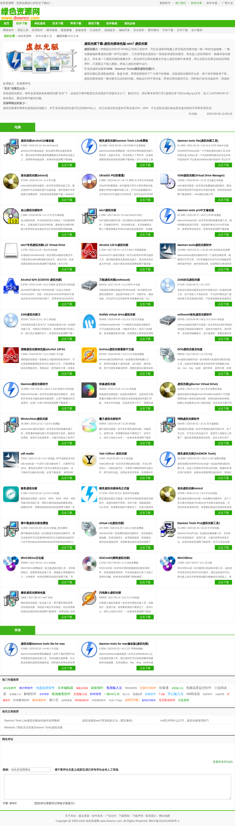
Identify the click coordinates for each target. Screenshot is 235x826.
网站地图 (164, 815)
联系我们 (151, 815)
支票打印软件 (148, 687)
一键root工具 (112, 694)
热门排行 (180, 3)
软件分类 (196, 3)
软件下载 (21, 23)
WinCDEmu (184, 557)
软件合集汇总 (44, 36)
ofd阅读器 (193, 694)
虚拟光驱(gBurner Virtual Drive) (197, 384)
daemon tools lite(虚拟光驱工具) (197, 140)
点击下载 (66, 165)
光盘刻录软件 (45, 687)
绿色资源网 (7, 3)
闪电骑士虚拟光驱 (110, 592)
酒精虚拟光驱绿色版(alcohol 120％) (43, 349)
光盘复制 (183, 700)
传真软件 (150, 694)
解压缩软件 (39, 700)
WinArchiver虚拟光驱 (34, 418)
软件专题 (211, 3)
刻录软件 (207, 694)
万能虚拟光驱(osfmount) (114, 279)
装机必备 (129, 23)
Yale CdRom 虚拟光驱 (113, 453)
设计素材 (197, 30)
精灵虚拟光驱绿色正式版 (114, 488)
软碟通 (164, 687)
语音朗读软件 (99, 700)
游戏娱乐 (110, 30)
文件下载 (183, 30)
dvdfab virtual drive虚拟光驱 (117, 314)
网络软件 (9, 30)
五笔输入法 (80, 694)
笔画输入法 (114, 687)
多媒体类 (81, 30)
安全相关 (139, 30)
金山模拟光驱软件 (32, 210)
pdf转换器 (66, 700)
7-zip (162, 694)
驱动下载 (93, 23)
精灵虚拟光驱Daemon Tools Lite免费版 (123, 140)
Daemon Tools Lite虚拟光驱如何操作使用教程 (32, 720)
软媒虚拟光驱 (107, 384)
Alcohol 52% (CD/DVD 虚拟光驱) (41, 279)
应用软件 (38, 30)
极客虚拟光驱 (29, 488)
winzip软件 (9, 687)
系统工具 (23, 30)
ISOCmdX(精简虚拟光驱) (114, 557)
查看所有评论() (223, 761)
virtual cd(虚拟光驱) (111, 523)
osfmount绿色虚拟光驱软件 (194, 314)
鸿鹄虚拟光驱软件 (188, 418)
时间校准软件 (82, 700)
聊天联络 (52, 30)
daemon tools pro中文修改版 (195, 210)
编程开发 (125, 30)
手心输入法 (175, 694)
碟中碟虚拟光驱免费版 (34, 523)
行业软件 (96, 30)
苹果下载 (75, 23)
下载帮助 (124, 815)
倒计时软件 (26, 687)
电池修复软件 (61, 694)
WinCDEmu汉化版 (32, 557)
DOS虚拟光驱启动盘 (189, 349)
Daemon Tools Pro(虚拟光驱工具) (198, 523)
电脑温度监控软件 (198, 687)
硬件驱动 (154, 30)
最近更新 (84, 815)
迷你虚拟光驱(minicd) (34, 175)
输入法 (126, 694)
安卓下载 (57, 23)
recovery (131, 687)
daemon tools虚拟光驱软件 (194, 245)
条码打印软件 (149, 700)
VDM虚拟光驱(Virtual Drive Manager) (200, 175)
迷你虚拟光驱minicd (190, 488)
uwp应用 (219, 694)
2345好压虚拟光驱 (188, 279)
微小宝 (54, 700)
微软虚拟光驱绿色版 (33, 592)
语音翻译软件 (21, 700)
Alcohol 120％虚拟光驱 (113, 245)
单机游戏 (39, 23)
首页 (6, 23)
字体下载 (168, 30)
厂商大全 (227, 3)
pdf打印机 (132, 700)
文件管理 (44, 694)
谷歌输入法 (177, 688)
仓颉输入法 (15, 694)
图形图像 (67, 30)
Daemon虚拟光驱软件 (34, 384)
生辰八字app (115, 700)
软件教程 (111, 23)
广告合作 (110, 815)
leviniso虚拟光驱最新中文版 (116, 349)
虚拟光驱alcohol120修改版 (37, 140)
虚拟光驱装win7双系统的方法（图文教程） (108, 720)
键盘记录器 (82, 688)
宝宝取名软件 (167, 700)
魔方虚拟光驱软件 (110, 418)
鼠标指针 (97, 687)
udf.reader (27, 453)
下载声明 (137, 815)
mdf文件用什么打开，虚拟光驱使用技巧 (184, 720)
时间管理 (95, 694)
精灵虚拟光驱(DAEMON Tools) (196, 453)
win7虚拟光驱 (107, 210)
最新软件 (165, 3)
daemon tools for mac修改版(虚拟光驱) (124, 643)
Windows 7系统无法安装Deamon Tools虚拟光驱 (33, 727)
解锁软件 (30, 694)
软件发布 (97, 815)
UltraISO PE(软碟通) (112, 175)
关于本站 (70, 815)
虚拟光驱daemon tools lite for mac (43, 643)
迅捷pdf (137, 694)
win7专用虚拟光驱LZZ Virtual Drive (43, 245)
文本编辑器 (65, 687)
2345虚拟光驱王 (31, 314)
